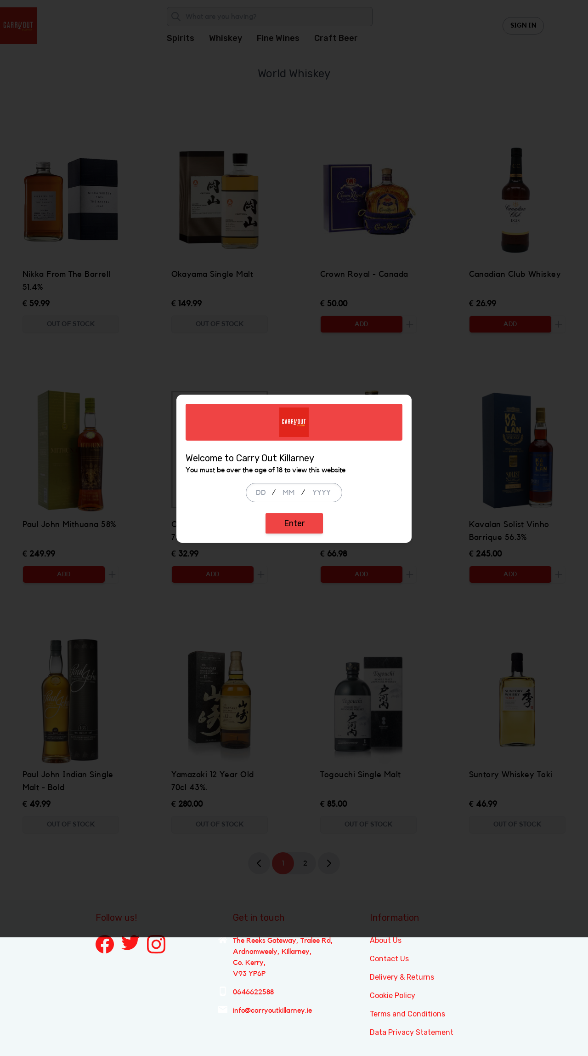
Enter (294, 583)
